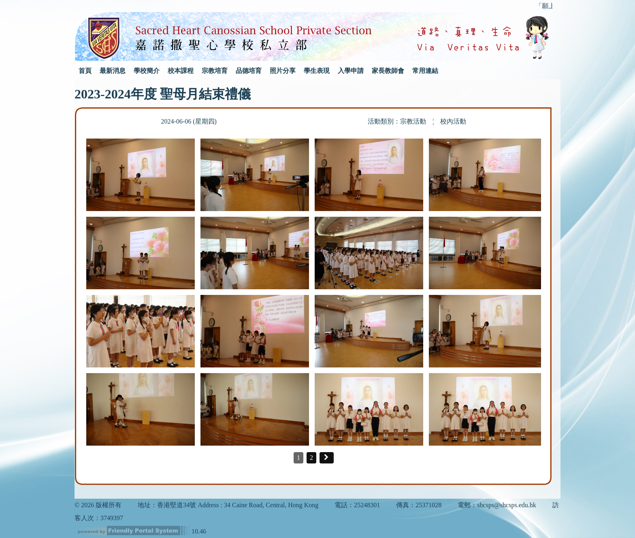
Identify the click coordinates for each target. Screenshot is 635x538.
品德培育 (249, 70)
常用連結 (425, 70)
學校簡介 (147, 70)
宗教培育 (215, 70)
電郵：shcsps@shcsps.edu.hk (497, 505)
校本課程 (181, 70)
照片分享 (283, 70)
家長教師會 (388, 70)
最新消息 (113, 70)
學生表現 (317, 70)
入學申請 (351, 70)
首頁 (85, 70)
